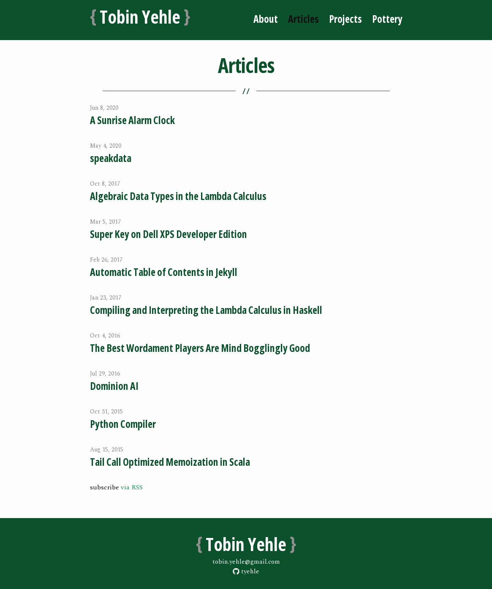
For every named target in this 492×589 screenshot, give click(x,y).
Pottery (387, 19)
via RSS (132, 487)
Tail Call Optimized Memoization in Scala (170, 462)
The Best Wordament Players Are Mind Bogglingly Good (200, 348)
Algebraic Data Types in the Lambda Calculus (178, 196)
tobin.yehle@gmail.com (246, 562)
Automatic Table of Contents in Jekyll (163, 272)
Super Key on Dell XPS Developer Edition (168, 234)
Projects (345, 19)
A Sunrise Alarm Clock (132, 120)
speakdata (110, 158)
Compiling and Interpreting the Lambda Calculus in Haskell (206, 310)
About (265, 19)
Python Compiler (123, 424)
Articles (303, 19)
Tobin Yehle (140, 16)
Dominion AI (114, 386)
